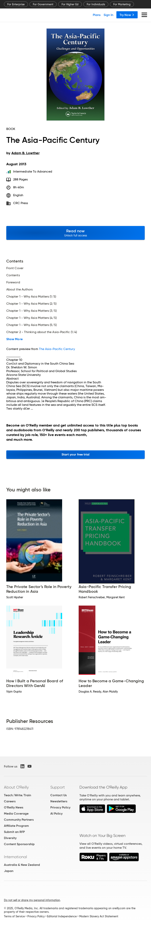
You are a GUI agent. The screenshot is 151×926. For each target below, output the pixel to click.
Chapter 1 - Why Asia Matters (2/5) (31, 303)
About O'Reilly (16, 787)
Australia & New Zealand (22, 865)
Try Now (127, 15)
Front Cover (14, 268)
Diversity (10, 838)
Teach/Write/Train (17, 795)
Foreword (13, 282)
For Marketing (122, 4)
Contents (13, 275)
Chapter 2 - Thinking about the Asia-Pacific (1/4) (41, 332)
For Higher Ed (70, 4)
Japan (8, 871)
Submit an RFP (14, 832)
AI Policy (56, 813)
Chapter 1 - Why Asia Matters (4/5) (31, 317)
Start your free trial (76, 454)
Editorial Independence (62, 916)
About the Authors (19, 289)
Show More (14, 339)
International (15, 856)
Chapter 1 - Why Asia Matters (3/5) (31, 310)
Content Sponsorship (19, 844)
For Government (43, 4)
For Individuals (96, 4)
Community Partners (19, 820)
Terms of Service (14, 916)
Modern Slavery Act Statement (98, 916)
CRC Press (20, 203)
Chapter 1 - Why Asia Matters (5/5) (31, 325)
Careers (10, 801)
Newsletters (58, 801)
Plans (96, 14)
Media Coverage (16, 813)
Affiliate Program (16, 826)
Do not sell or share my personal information (32, 900)
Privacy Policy (60, 807)
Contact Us (58, 795)
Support (57, 787)
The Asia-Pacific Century (57, 349)
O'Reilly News (13, 807)
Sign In (108, 14)
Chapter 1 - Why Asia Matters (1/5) (31, 296)
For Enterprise (16, 4)
